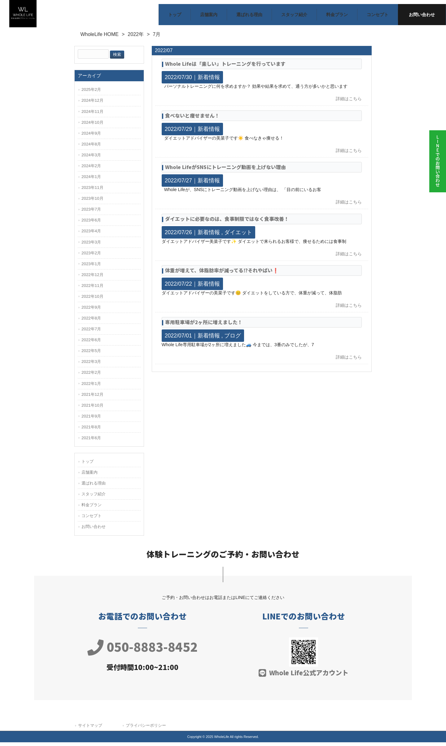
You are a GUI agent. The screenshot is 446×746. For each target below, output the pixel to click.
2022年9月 (91, 311)
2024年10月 (92, 126)
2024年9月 (91, 137)
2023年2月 (91, 256)
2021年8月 (91, 430)
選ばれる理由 (93, 487)
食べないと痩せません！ (192, 119)
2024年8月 (91, 147)
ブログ (232, 339)
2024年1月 (91, 180)
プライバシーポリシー (146, 729)
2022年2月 (91, 376)
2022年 (136, 38)
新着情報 (209, 81)
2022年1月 (91, 387)
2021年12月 (92, 398)
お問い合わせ (93, 530)
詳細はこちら (349, 102)
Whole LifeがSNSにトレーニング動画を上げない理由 (225, 170)
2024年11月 (92, 115)
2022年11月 (92, 289)
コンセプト (91, 519)
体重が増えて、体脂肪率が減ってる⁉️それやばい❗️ (222, 274)
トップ (87, 465)
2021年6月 (91, 441)
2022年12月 (92, 278)
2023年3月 (91, 245)
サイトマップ (90, 729)
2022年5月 (91, 354)
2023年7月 (91, 213)
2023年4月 (91, 235)
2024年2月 (91, 169)
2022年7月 (91, 332)
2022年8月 (91, 321)
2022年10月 (92, 300)
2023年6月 (91, 224)
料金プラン (91, 509)
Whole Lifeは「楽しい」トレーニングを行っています (225, 67)
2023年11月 (92, 191)
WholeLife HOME (99, 38)
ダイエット (238, 236)
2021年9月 (91, 420)
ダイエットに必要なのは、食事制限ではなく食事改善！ (227, 222)
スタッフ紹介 (93, 498)
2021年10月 (92, 409)
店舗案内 (89, 476)
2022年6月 (91, 344)
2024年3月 (91, 158)
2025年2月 (91, 93)
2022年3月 (91, 365)
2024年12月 (92, 104)
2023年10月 (92, 202)
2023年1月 (91, 267)
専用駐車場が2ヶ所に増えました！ (204, 325)
